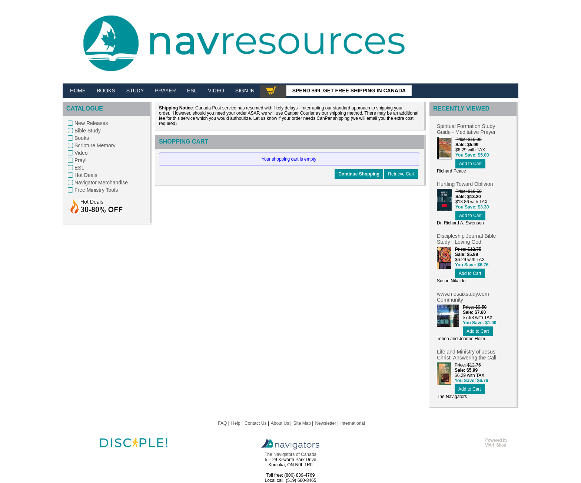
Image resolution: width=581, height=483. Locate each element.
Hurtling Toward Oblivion (465, 184)
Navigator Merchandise (101, 182)
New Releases (91, 123)
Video (81, 153)
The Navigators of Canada (290, 454)
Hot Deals (85, 175)
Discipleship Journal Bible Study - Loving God (466, 239)
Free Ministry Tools (96, 190)
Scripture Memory (94, 145)
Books (81, 138)
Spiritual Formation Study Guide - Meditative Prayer (466, 129)
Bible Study (87, 131)
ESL (79, 168)
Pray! (80, 160)
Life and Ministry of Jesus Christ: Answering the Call (466, 355)
